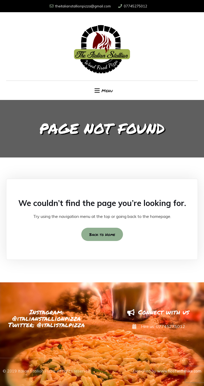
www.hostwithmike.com (179, 371)
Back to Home (102, 234)
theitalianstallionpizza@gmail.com (80, 6)
